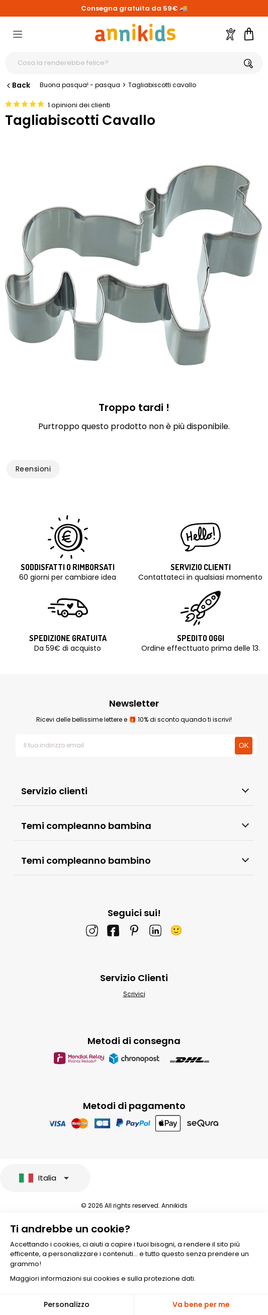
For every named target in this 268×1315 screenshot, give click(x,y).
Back (17, 85)
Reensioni (33, 469)
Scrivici (134, 994)
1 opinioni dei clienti (79, 105)
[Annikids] (135, 32)
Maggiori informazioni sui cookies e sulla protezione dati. (103, 1278)
